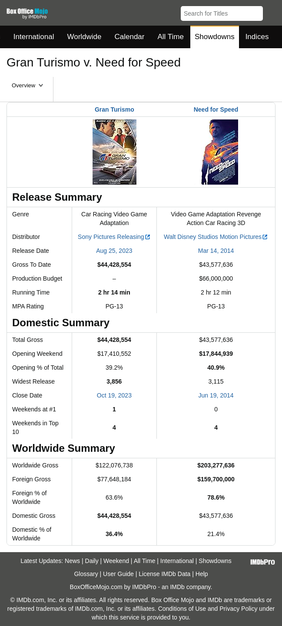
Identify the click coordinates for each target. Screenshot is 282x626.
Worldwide (84, 37)
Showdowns (215, 37)
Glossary (86, 573)
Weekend (116, 560)
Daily (92, 560)
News (72, 560)
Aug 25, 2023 (114, 250)
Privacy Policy (238, 608)
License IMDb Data (164, 573)
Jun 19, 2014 (216, 395)
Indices (257, 37)
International (33, 37)
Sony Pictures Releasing (114, 236)
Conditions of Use (182, 608)
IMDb (177, 586)
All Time (171, 37)
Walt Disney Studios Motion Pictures (216, 236)
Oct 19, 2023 (114, 395)
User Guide (118, 573)
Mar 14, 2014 (216, 250)
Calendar (130, 37)
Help (202, 573)
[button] (271, 11)
